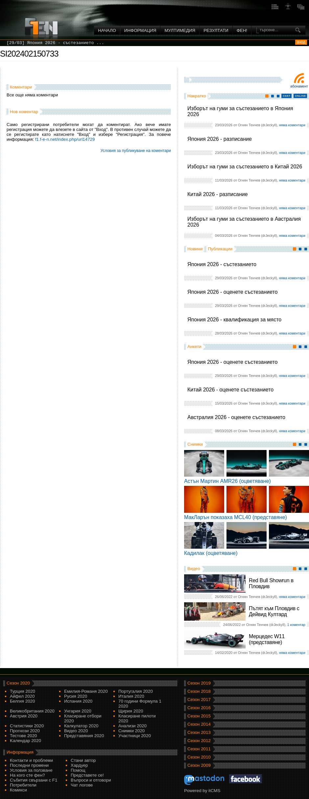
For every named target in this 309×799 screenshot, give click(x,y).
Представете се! (87, 775)
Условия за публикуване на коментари (136, 150)
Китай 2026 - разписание (217, 194)
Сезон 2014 (199, 724)
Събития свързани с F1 (33, 780)
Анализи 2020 (132, 725)
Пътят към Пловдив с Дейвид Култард (274, 611)
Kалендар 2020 (25, 740)
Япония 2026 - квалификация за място (234, 319)
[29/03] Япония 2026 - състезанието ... (55, 42)
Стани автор (83, 760)
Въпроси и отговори (91, 780)
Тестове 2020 (23, 735)
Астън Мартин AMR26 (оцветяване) (227, 481)
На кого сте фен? (27, 775)
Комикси (18, 789)
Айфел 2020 (22, 696)
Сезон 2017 (199, 699)
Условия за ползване (31, 770)
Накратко (196, 95)
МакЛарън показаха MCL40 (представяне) (235, 517)
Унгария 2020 (77, 711)
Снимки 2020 (131, 730)
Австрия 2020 (23, 715)
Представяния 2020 (84, 735)
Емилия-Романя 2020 (86, 691)
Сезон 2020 (18, 683)
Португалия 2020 (135, 691)
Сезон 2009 (199, 765)
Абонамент (299, 86)
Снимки (195, 444)
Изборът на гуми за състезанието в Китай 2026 (244, 166)
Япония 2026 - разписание (219, 139)
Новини (194, 248)
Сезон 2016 (199, 707)
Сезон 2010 (199, 757)
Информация (140, 30)
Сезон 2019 (199, 683)
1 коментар (296, 625)
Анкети (194, 346)
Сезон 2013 (199, 732)
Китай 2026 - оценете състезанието (230, 389)
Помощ (78, 770)
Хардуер (79, 765)
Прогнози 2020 (25, 730)
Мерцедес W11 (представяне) (267, 639)
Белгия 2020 (22, 701)
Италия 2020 (131, 696)
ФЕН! (242, 30)
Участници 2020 (134, 735)
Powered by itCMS (202, 790)
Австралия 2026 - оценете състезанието (236, 417)
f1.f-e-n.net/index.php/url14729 (65, 139)
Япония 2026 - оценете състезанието (232, 292)
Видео (193, 568)
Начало (107, 30)
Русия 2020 (75, 696)
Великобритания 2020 (32, 711)
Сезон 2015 (199, 715)
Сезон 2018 (199, 691)
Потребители (23, 785)
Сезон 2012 (199, 740)
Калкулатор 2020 (81, 725)
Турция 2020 (22, 691)
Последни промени (29, 765)
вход (301, 42)
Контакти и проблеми (31, 760)
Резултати (215, 30)
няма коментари (292, 125)
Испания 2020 (78, 701)
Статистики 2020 (27, 725)
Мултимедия (179, 30)
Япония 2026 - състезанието (221, 264)
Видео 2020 (76, 730)
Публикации (220, 248)
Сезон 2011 (199, 748)
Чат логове (82, 785)
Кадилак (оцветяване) (211, 553)
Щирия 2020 (130, 711)
